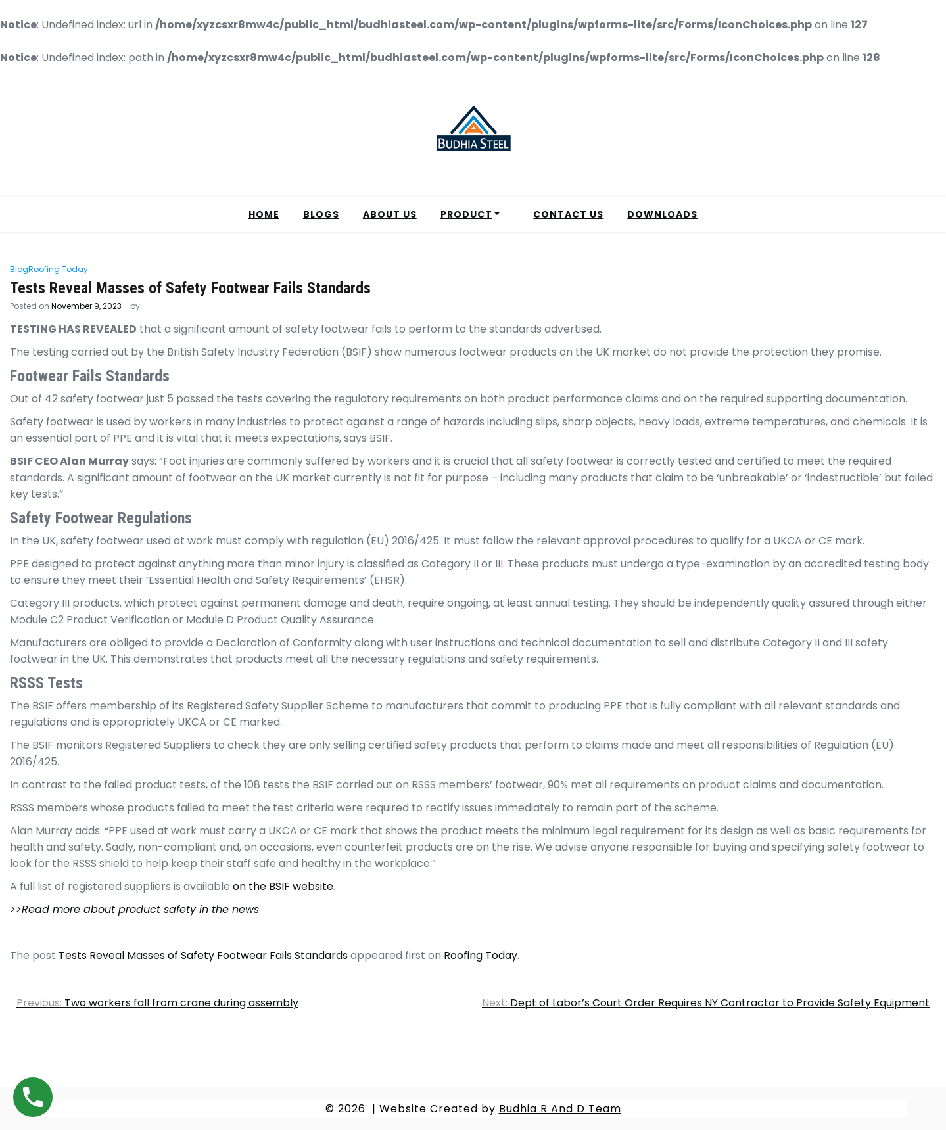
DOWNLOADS (662, 214)
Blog (19, 269)
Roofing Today (58, 269)
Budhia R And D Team (560, 1108)
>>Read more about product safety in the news (134, 909)
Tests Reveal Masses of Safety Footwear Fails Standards (203, 955)
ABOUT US (390, 214)
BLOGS (321, 214)
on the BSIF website (283, 886)
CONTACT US (568, 214)
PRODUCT (466, 214)
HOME (263, 214)
